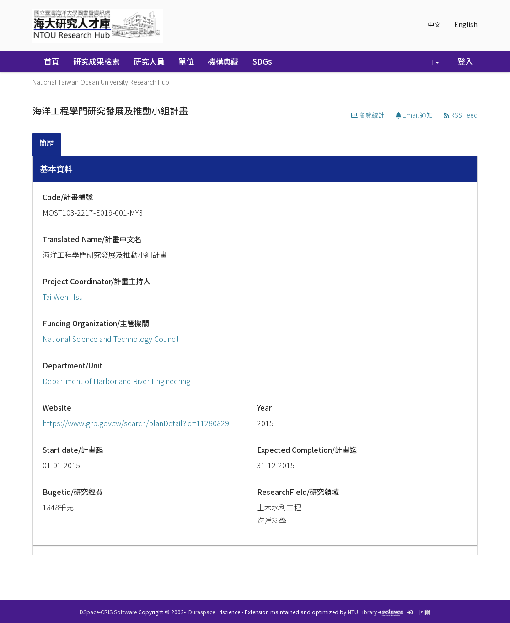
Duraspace (201, 612)
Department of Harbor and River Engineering (116, 380)
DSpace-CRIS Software (108, 612)
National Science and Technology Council (111, 338)
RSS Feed (461, 114)
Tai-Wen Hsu (63, 296)
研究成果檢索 (96, 61)
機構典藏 (223, 61)
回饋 (424, 612)
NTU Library (362, 612)
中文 (434, 24)
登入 (463, 61)
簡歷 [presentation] (46, 142)
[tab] (47, 144)
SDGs (262, 61)
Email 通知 (414, 114)
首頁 (51, 61)
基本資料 (56, 168)
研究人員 (149, 61)
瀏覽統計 (368, 114)
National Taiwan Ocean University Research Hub (100, 82)
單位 (186, 61)
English (466, 24)
